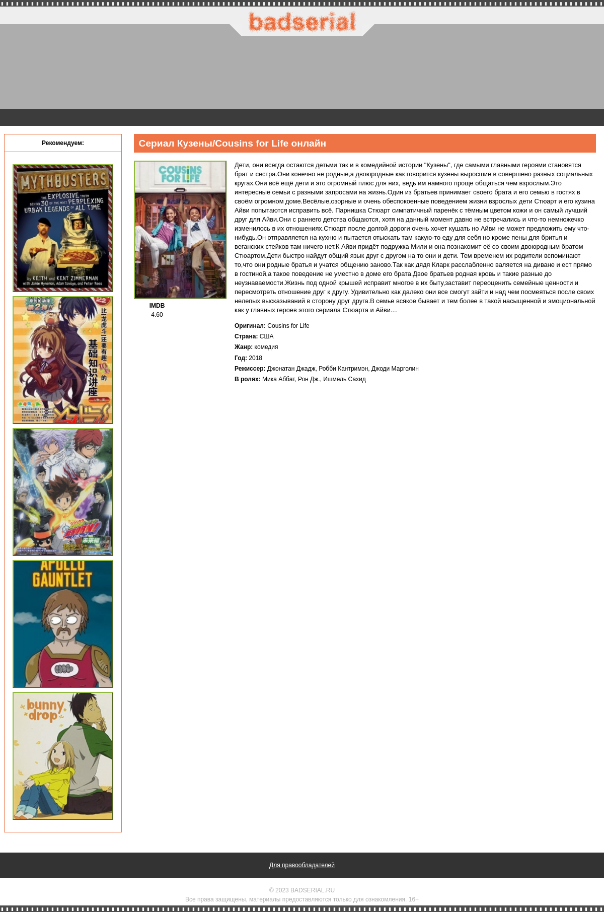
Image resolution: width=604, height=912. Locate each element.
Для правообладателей (302, 865)
